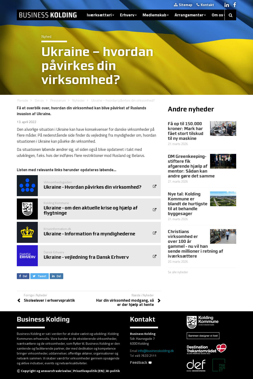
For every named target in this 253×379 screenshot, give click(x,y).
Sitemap (183, 4)
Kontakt (205, 4)
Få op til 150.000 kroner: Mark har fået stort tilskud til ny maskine (185, 131)
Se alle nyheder (178, 272)
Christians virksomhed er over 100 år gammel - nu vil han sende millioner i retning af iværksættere (195, 243)
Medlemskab (156, 15)
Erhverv (128, 15)
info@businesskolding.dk (156, 350)
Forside (23, 100)
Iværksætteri (100, 15)
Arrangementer (190, 15)
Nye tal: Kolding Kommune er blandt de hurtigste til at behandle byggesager (187, 203)
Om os (218, 15)
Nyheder (78, 100)
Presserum (58, 100)
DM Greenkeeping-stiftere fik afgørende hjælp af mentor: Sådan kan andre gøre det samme (191, 166)
